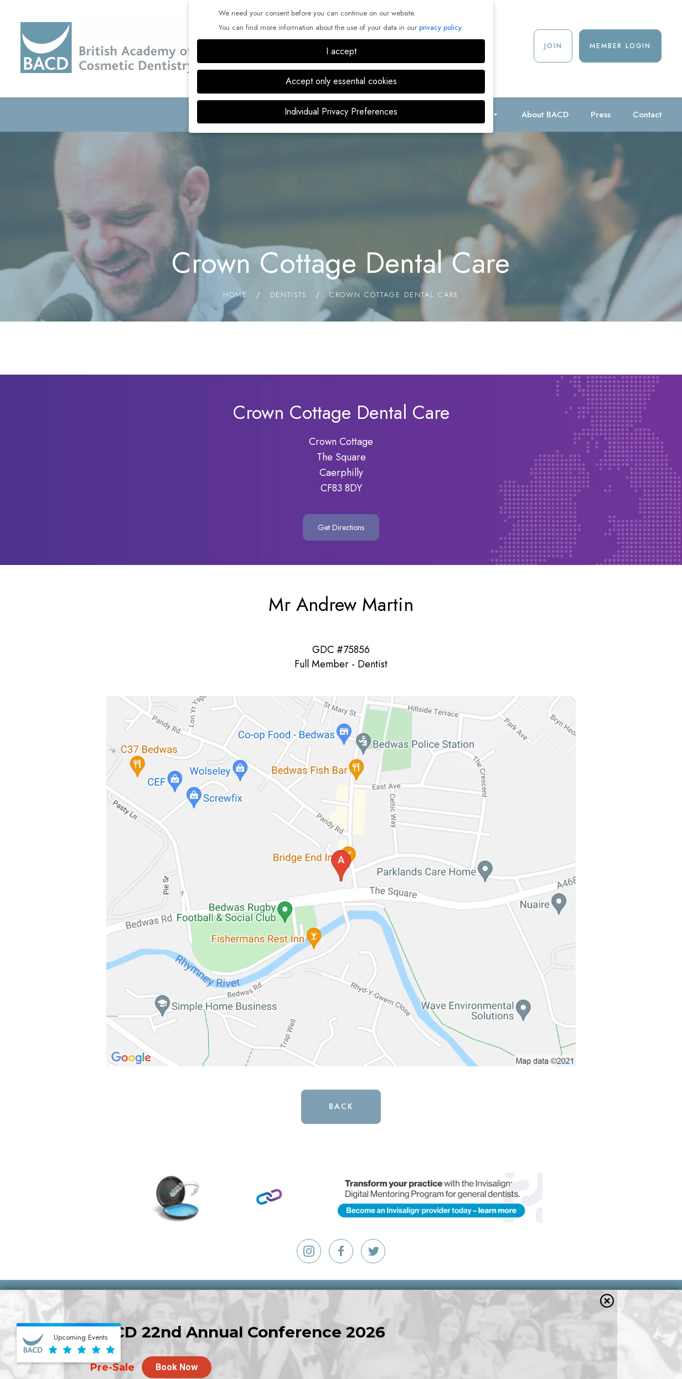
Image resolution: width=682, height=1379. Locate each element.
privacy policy (440, 27)
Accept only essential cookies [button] (341, 81)
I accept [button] (341, 51)
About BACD (545, 114)
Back (341, 1106)
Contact (647, 114)
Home (235, 294)
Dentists (288, 294)
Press (601, 114)
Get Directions (341, 527)
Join (553, 46)
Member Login (620, 46)
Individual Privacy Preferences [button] (341, 111)
